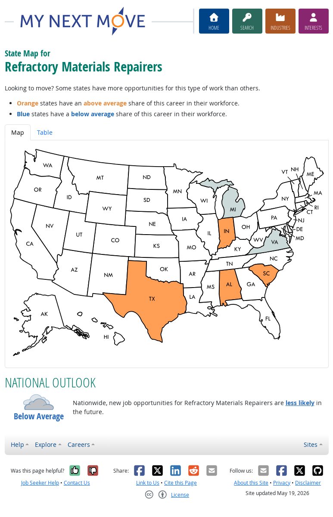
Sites (310, 444)
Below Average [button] (39, 416)
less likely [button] (300, 403)
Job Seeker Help (40, 482)
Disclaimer (308, 482)
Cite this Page (180, 482)
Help (17, 444)
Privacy (281, 482)
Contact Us (77, 482)
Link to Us (147, 482)
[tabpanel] (166, 254)
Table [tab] (45, 132)
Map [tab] (17, 132)
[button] (39, 402)
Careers (79, 444)
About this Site (251, 482)
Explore (45, 444)
